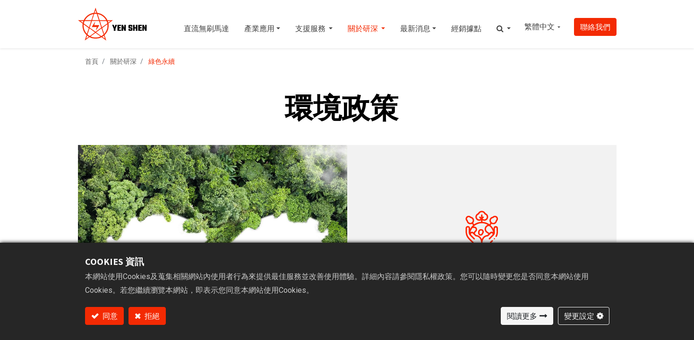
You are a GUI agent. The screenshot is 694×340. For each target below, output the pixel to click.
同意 (109, 316)
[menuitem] (206, 23)
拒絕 (151, 316)
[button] (503, 23)
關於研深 (123, 61)
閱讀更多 (522, 316)
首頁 (91, 61)
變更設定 (579, 316)
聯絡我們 (595, 27)
